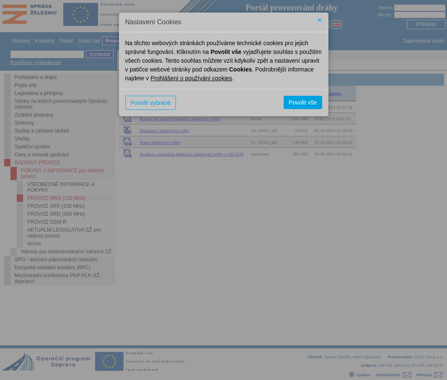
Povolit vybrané (151, 102)
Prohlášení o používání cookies (191, 78)
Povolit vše (303, 102)
